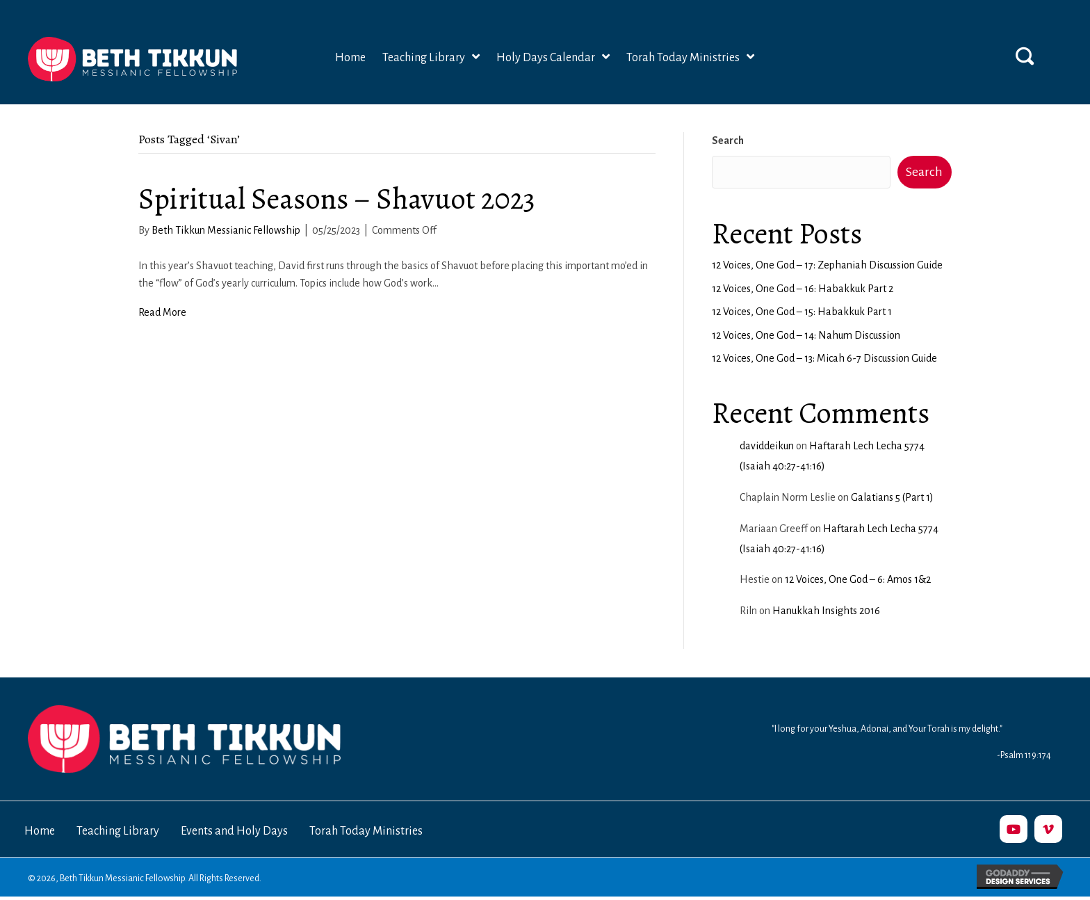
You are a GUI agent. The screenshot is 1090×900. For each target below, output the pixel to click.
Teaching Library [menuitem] (117, 831)
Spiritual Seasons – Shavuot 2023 (336, 198)
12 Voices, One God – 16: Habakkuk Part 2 (802, 288)
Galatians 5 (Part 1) (892, 497)
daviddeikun (767, 445)
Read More (162, 312)
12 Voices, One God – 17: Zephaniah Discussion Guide (827, 265)
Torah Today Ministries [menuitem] (366, 831)
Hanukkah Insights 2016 (826, 610)
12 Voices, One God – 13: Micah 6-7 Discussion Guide (824, 358)
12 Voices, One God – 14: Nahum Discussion (806, 335)
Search (728, 140)
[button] (1024, 55)
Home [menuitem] (39, 831)
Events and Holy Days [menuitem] (234, 831)
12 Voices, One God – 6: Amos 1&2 (858, 579)
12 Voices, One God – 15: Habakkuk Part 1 (802, 311)
